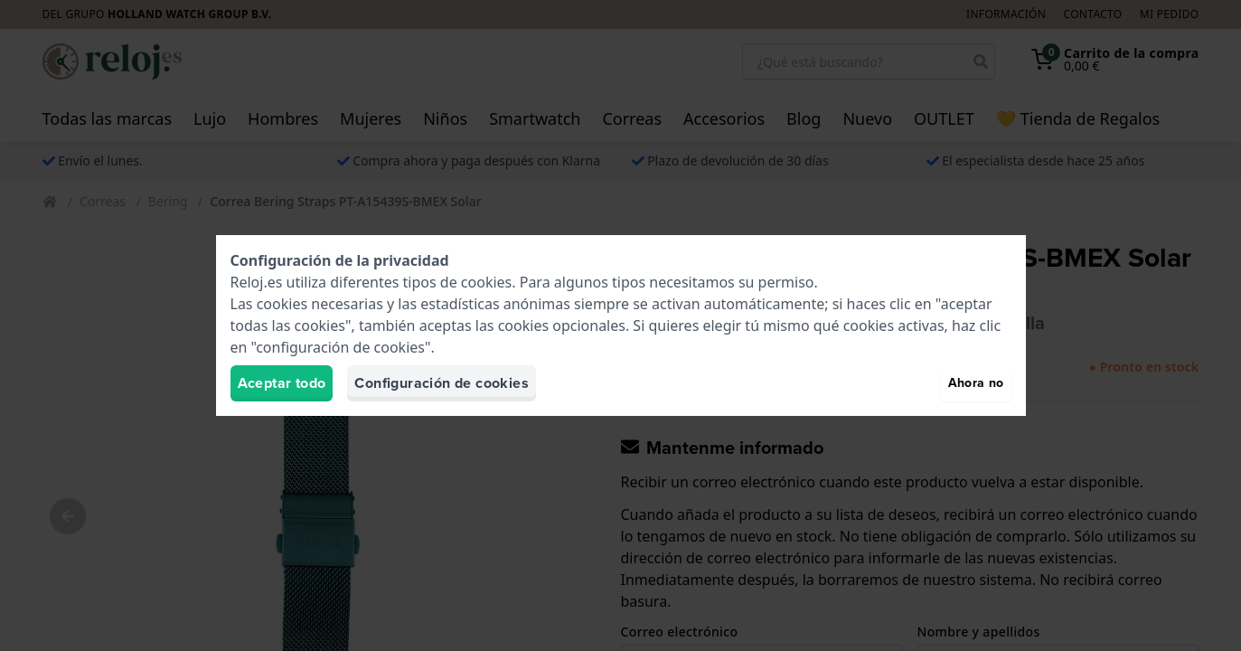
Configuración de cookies (441, 383)
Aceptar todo (282, 383)
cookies (486, 282)
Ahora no (976, 382)
